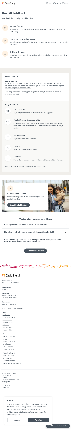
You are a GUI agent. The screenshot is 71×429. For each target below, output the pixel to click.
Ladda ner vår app (8, 355)
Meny (65, 3)
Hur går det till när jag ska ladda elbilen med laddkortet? (29, 232)
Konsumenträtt (7, 330)
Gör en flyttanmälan (9, 361)
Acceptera (38, 420)
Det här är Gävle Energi (10, 336)
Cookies (4, 377)
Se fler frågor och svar (35, 251)
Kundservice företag (9, 317)
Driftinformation (8, 322)
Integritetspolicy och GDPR (10, 379)
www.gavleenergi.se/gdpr (12, 94)
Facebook (6, 385)
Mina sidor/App (9, 353)
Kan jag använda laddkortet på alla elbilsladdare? (25, 225)
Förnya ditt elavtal (8, 358)
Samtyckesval (6, 375)
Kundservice (6, 315)
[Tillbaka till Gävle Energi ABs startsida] (23, 3)
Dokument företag (8, 327)
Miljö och (9, 341)
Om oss (5, 334)
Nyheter (5, 339)
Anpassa (17, 420)
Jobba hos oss (7, 344)
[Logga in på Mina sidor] (57, 3)
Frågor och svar (7, 320)
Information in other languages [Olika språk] (13, 308)
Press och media (8, 346)
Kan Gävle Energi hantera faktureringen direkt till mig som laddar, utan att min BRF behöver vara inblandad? (33, 240)
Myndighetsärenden (9, 349)
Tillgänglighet (6, 381)
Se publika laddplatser (18, 205)
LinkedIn (5, 387)
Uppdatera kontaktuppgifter (12, 363)
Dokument (6, 325)
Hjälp (4, 312)
